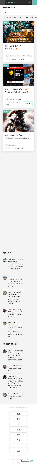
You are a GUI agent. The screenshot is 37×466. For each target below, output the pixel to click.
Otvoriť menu (2, 2)
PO (18, 434)
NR (18, 429)
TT (18, 445)
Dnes (14, 17)
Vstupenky (27, 103)
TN (18, 440)
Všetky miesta (9, 7)
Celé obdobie (7, 17)
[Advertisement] (18, 196)
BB (18, 413)
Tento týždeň (28, 17)
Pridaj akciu (34, 2)
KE (18, 424)
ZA (18, 450)
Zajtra (20, 17)
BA (18, 419)
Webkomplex (25, 461)
